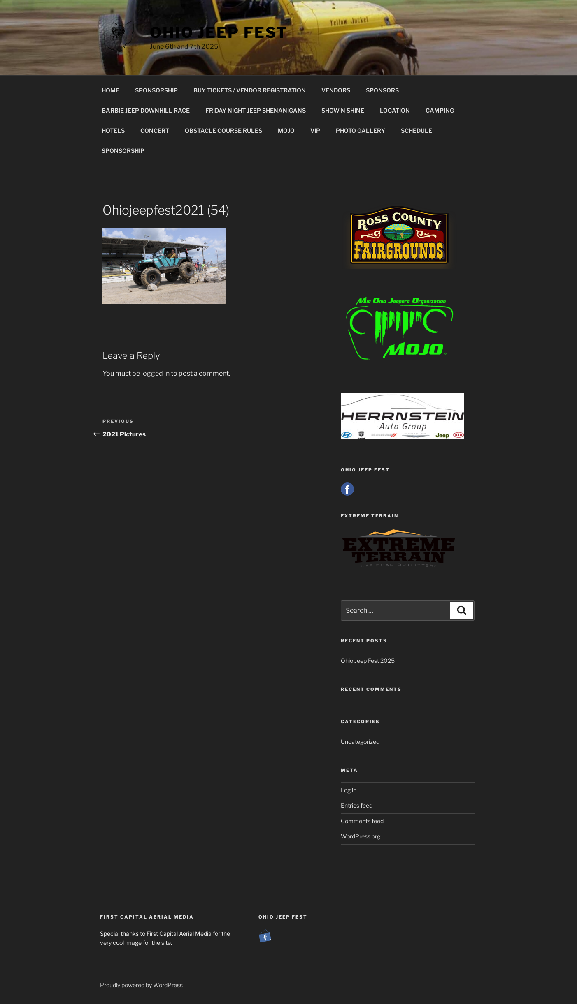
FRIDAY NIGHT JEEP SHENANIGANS (255, 110)
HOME (110, 90)
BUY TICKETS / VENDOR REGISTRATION (249, 90)
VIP (315, 130)
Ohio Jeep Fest (219, 32)
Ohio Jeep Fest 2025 (368, 660)
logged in (155, 373)
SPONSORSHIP (156, 90)
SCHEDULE (416, 130)
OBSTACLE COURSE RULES (223, 130)
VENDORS (335, 90)
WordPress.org (360, 836)
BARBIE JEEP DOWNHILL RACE (146, 110)
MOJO (286, 130)
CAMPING (440, 110)
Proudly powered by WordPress (141, 984)
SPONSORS (382, 90)
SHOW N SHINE (342, 110)
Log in (348, 790)
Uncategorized (360, 741)
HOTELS (113, 130)
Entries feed (356, 805)
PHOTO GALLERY (360, 130)
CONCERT (154, 130)
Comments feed (362, 820)
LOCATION (395, 110)
